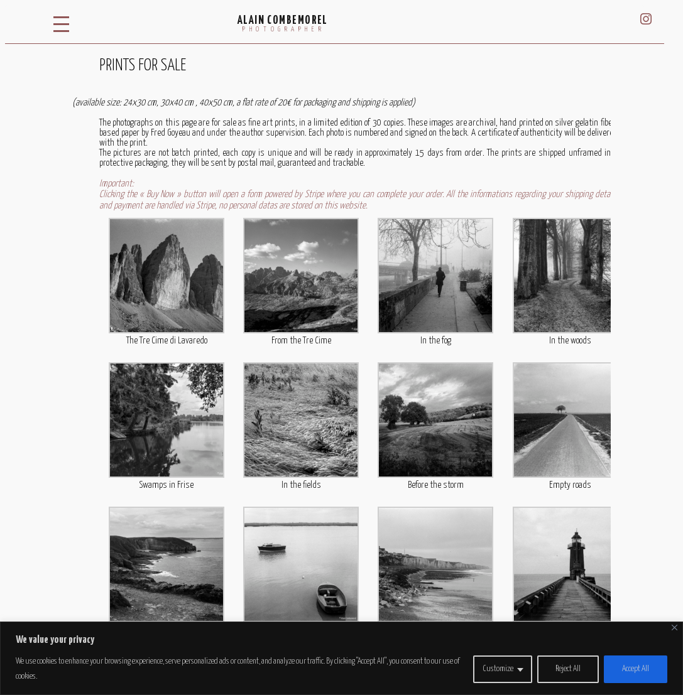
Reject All (568, 669)
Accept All (635, 669)
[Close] (674, 627)
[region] (341, 658)
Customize (498, 669)
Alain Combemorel (283, 20)
